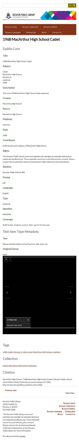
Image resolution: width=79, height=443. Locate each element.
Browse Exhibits (50, 27)
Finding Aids (31, 32)
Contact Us (57, 32)
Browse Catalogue (13, 32)
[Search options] (70, 5)
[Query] (39, 5)
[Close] (28, 320)
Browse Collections (30, 27)
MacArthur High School (42, 352)
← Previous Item (9, 390)
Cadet (10, 352)
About (44, 32)
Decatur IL (18, 352)
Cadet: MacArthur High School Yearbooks (20, 365)
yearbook (56, 352)
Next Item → (71, 393)
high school (27, 352)
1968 (5, 352)
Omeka (22, 436)
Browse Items (11, 27)
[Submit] (74, 5)
